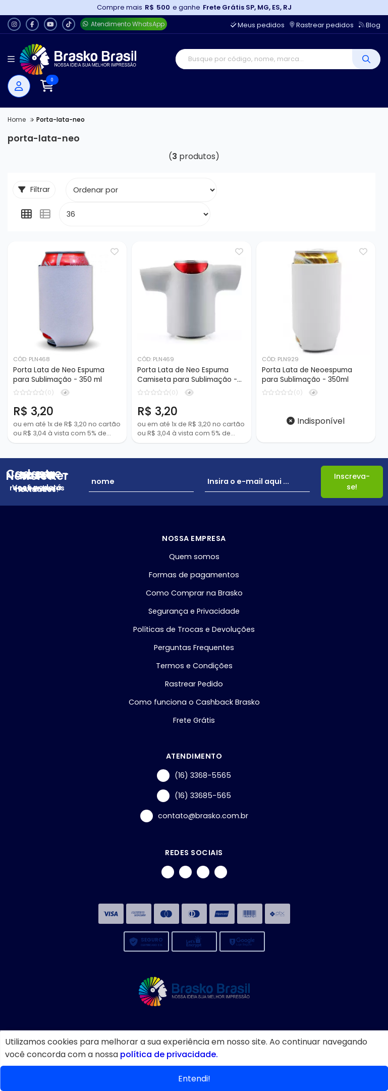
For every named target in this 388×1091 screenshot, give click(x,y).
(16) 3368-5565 (194, 776)
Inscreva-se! (352, 482)
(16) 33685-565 (194, 796)
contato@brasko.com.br (194, 816)
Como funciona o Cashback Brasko (194, 703)
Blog (369, 25)
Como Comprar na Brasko (194, 593)
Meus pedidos (258, 25)
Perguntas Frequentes (194, 648)
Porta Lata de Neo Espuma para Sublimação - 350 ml (58, 374)
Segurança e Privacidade (194, 612)
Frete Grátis (194, 721)
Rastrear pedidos (322, 25)
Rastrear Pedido (194, 684)
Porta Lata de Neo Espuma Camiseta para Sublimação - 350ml (187, 375)
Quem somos (194, 557)
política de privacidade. (169, 1054)
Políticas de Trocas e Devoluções (194, 630)
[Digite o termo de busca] (264, 59)
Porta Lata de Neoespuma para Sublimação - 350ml (307, 374)
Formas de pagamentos (194, 575)
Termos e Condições (194, 666)
